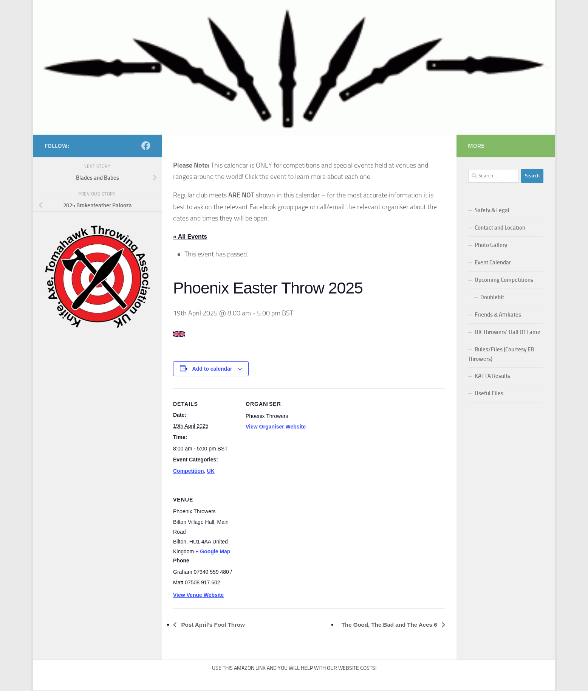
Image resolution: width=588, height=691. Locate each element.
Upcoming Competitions (504, 279)
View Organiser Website (276, 427)
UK (210, 471)
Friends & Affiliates (498, 314)
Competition (188, 471)
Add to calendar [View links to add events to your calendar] (212, 369)
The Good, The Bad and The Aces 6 (386, 624)
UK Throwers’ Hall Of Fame (507, 332)
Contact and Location (500, 227)
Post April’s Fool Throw (214, 624)
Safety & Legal (492, 210)
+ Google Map (212, 552)
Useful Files (489, 393)
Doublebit (492, 297)
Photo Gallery (491, 245)
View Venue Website (198, 595)
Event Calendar (493, 262)
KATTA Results (492, 376)
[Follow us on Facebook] (145, 145)
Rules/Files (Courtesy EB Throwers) (501, 354)
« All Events (190, 236)
